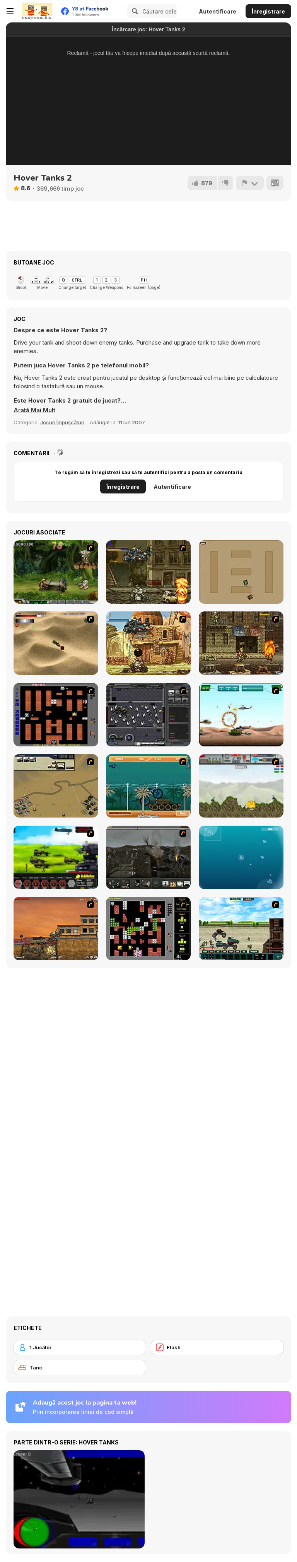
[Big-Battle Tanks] (241, 786)
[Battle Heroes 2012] (241, 928)
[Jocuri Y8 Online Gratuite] (37, 11)
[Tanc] (80, 1367)
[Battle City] (56, 714)
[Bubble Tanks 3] (241, 857)
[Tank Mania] (56, 928)
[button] (34, 410)
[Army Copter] (241, 714)
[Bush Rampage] (148, 786)
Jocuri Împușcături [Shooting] (62, 422)
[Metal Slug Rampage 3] (241, 643)
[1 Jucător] (80, 1347)
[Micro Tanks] (241, 572)
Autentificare (217, 11)
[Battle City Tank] (148, 928)
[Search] (134, 11)
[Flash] (217, 1347)
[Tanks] (56, 643)
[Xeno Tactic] (148, 714)
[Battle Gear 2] (56, 857)
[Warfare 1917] (148, 857)
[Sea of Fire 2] (56, 786)
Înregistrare (268, 11)
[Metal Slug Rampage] (148, 572)
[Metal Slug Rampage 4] (56, 572)
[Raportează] (250, 183)
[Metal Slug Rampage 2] (148, 643)
